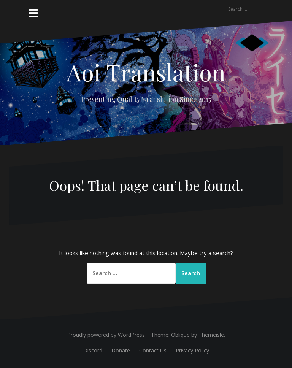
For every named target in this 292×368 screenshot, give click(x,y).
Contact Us (153, 350)
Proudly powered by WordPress (106, 334)
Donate (120, 350)
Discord (92, 350)
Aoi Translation (146, 72)
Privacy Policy (192, 350)
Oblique (180, 334)
